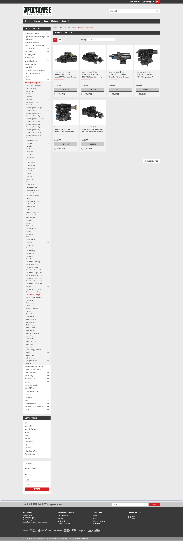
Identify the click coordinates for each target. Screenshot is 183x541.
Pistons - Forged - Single (33, 292)
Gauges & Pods (30, 379)
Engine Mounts (30, 171)
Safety (27, 394)
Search (37, 21)
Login (144, 2)
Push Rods (29, 300)
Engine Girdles (30, 165)
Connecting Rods (31, 110)
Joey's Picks (29, 67)
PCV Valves (29, 245)
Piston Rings (30, 259)
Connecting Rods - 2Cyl (33, 116)
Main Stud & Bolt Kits (32, 212)
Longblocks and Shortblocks (34, 45)
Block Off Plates (31, 88)
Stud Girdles (30, 317)
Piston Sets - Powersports (34, 284)
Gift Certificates (63, 516)
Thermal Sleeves (31, 319)
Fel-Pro (27, 435)
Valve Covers (30, 336)
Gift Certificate (135, 2)
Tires (26, 400)
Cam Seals (29, 97)
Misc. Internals (30, 218)
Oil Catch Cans (30, 226)
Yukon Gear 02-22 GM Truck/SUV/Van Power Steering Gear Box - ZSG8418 (65, 77)
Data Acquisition (30, 404)
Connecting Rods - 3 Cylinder (35, 119)
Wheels (27, 410)
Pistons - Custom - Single (33, 289)
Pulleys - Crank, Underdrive (34, 297)
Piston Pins (29, 256)
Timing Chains (30, 325)
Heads (28, 198)
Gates (27, 432)
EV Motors (29, 176)
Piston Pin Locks (31, 253)
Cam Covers (29, 91)
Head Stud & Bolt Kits (32, 196)
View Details (93, 89)
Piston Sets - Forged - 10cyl (34, 270)
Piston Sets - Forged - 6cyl (34, 278)
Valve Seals (29, 347)
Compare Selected (151, 161)
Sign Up (151, 2)
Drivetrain (28, 80)
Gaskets (28, 182)
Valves (28, 352)
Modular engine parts (32, 42)
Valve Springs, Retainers (33, 350)
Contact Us (66, 21)
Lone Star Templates (81, 538)
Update (36, 489)
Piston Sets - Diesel (32, 267)
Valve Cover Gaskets (32, 333)
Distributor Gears (31, 149)
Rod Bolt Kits (30, 306)
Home (55, 28)
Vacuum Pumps (31, 330)
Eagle (26, 445)
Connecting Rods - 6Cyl (33, 127)
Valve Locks (29, 344)
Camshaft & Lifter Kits (32, 102)
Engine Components (31, 64)
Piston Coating (30, 251)
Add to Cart (65, 89)
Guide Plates (30, 185)
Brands (27, 21)
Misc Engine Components (33, 83)
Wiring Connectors (31, 358)
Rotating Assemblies (32, 308)
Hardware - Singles (31, 187)
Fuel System (29, 52)
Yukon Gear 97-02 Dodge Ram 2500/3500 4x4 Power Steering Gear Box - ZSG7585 (92, 131)
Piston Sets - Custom (32, 264)
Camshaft (29, 99)
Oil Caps (28, 223)
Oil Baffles (29, 220)
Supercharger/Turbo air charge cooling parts (35, 38)
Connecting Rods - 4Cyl (33, 121)
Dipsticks (29, 146)
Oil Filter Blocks (31, 229)
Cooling (27, 76)
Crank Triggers (30, 138)
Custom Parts (29, 58)
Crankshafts (29, 143)
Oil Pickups (29, 234)
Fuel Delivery (29, 376)
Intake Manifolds (31, 204)
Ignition (27, 382)
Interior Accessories (31, 385)
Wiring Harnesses (31, 361)
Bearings (28, 363)
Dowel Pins (29, 152)
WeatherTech (29, 426)
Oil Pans (28, 231)
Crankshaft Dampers (32, 141)
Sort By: (83, 40)
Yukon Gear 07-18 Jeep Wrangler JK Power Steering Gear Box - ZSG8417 (119, 77)
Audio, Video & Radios (32, 33)
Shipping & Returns (51, 21)
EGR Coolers (30, 157)
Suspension (29, 397)
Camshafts (29, 105)
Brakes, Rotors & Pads (32, 73)
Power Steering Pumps (33, 295)
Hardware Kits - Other (32, 190)
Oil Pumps (29, 237)
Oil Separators (30, 240)
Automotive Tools (31, 61)
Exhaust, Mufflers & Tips (33, 369)
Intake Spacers (30, 207)
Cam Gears (29, 94)
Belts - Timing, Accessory (33, 86)
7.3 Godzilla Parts (30, 49)
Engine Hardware (31, 168)
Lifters (28, 209)
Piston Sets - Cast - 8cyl (33, 262)
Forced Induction (30, 373)
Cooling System (30, 55)
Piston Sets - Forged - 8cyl (34, 281)
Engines (28, 174)
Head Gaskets (30, 193)
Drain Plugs (29, 154)
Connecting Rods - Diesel (33, 132)
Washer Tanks (30, 355)
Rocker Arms (30, 303)
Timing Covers (30, 328)
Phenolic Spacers (31, 248)
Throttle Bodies (30, 322)
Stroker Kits (29, 314)
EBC (26, 423)
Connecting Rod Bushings (34, 108)
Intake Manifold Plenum (33, 201)
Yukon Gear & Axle (31, 451)
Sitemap (48, 538)
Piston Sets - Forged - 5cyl (34, 275)
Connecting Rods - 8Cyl (33, 130)
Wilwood (28, 448)
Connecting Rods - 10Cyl (33, 113)
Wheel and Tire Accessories (34, 407)
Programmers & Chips (32, 391)
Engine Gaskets (30, 163)
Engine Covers (30, 160)
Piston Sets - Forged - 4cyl (34, 273)
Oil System (29, 242)
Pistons (28, 286)
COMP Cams (29, 442)
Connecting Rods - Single (33, 135)
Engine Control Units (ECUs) (34, 366)
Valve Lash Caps (31, 341)
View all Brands (30, 454)
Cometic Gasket (30, 429)
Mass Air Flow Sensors (33, 215)
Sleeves (28, 311)
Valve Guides (30, 339)
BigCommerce (62, 538)
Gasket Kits (29, 179)
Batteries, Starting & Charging (35, 70)
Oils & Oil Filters (30, 388)
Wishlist (60, 518)
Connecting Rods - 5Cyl (33, 124)
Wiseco (27, 439)
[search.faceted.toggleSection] (28, 474)
